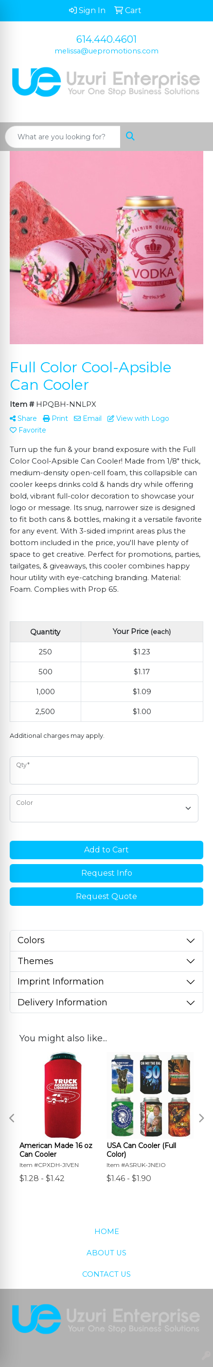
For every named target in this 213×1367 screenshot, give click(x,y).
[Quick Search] (63, 137)
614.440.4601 (106, 39)
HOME (106, 1231)
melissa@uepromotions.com (106, 51)
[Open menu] (193, 137)
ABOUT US (106, 1253)
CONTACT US (106, 1274)
